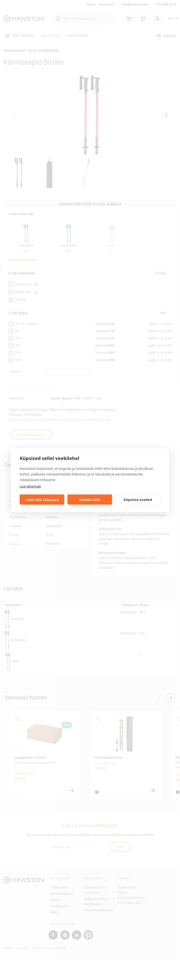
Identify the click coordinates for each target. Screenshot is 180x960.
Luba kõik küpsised (42, 499)
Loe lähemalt (30, 486)
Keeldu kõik (89, 499)
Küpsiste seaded (138, 499)
